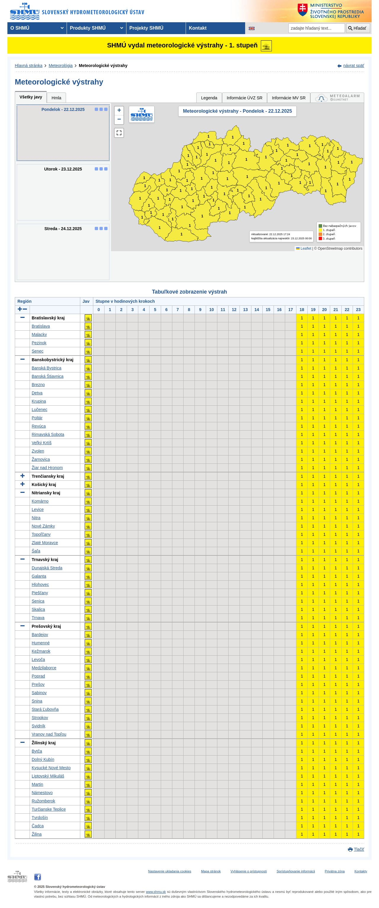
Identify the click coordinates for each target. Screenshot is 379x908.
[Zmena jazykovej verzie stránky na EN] (251, 28)
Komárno (40, 501)
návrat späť (353, 65)
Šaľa (36, 551)
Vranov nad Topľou (49, 734)
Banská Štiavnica (47, 376)
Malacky (39, 334)
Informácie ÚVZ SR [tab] (245, 97)
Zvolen (38, 451)
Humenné (41, 643)
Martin (37, 784)
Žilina (36, 834)
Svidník (38, 726)
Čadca (38, 825)
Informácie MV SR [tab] (289, 97)
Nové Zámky (43, 526)
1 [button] (142, 217)
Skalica (38, 609)
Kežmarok (41, 651)
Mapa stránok (211, 871)
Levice (38, 509)
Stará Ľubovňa (45, 709)
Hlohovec (40, 584)
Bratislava (41, 326)
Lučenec (39, 409)
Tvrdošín (40, 817)
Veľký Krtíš (42, 442)
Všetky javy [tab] (31, 97)
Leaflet (303, 248)
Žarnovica (41, 459)
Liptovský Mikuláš (48, 776)
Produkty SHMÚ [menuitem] (88, 28)
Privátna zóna (335, 871)
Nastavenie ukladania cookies (169, 871)
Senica (38, 601)
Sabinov (39, 692)
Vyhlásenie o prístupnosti (249, 871)
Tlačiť (359, 849)
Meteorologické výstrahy (103, 65)
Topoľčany (41, 534)
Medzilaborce (44, 667)
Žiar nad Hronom (47, 467)
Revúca (39, 426)
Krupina (39, 401)
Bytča (37, 751)
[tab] (337, 98)
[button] (119, 110)
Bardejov (40, 634)
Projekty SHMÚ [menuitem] (146, 28)
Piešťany (40, 592)
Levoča (38, 659)
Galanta (39, 576)
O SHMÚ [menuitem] (19, 28)
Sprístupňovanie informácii (296, 871)
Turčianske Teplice (49, 809)
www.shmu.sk (156, 891)
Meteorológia (61, 65)
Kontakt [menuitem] (198, 28)
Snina (37, 701)
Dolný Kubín (43, 759)
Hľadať (360, 28)
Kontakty (360, 871)
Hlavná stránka (28, 65)
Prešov (38, 684)
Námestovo (42, 792)
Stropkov (40, 717)
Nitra (36, 517)
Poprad (38, 676)
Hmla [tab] (56, 97)
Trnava (38, 617)
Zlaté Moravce (45, 542)
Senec (38, 351)
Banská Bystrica (46, 368)
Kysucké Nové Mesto (51, 767)
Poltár (37, 417)
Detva (37, 393)
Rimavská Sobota (48, 434)
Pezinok (39, 342)
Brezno (38, 384)
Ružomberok (43, 801)
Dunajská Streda (47, 567)
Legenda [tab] (209, 97)
